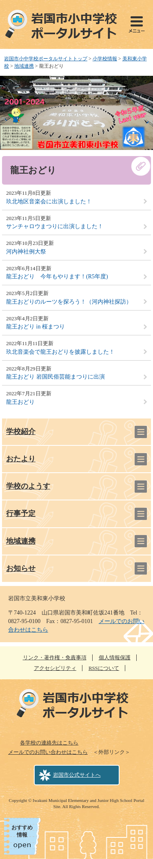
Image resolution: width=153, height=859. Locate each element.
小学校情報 (105, 59)
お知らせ (20, 568)
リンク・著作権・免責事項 (54, 657)
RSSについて (104, 668)
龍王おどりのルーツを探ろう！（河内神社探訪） (69, 302)
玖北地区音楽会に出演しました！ (49, 201)
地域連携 (24, 66)
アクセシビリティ (55, 668)
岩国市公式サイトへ (77, 775)
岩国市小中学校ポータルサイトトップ (45, 59)
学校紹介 (20, 431)
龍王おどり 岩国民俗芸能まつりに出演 (55, 377)
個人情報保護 (115, 657)
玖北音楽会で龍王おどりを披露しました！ (60, 352)
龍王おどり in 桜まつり (35, 327)
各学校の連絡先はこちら (49, 743)
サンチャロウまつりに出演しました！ (54, 226)
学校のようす (28, 486)
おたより (20, 459)
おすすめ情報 (22, 831)
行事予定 (20, 513)
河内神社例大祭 (26, 252)
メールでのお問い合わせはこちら (48, 752)
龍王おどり (20, 402)
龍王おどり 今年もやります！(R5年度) (57, 276)
